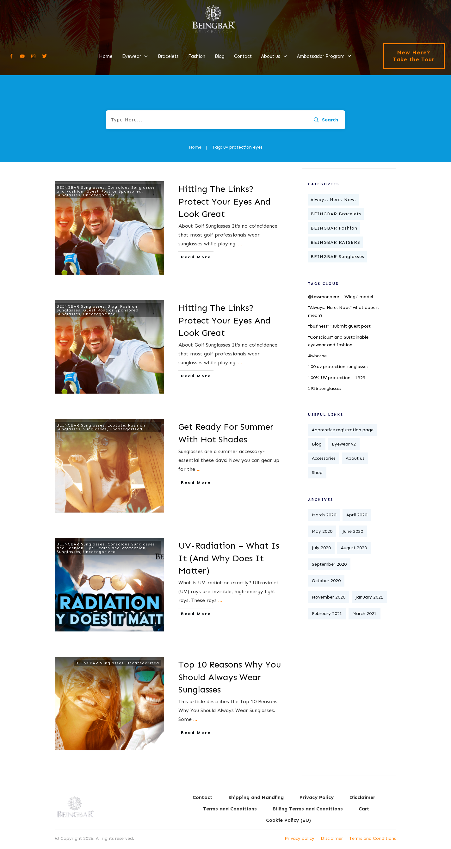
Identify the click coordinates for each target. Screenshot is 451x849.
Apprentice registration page (343, 430)
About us (355, 458)
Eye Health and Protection (115, 548)
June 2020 (353, 531)
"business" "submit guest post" (340, 326)
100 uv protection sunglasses (338, 366)
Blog (112, 306)
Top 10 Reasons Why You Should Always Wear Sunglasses (229, 676)
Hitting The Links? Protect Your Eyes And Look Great (224, 201)
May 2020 (322, 531)
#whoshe (317, 356)
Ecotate (116, 425)
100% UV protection (329, 377)
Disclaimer (332, 838)
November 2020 (328, 597)
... (240, 244)
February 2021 (327, 613)
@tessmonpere (323, 296)
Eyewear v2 (344, 444)
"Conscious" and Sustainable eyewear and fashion (338, 341)
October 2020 (326, 580)
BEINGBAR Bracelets (336, 214)
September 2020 (329, 564)
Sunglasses (68, 195)
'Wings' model (358, 296)
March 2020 (324, 515)
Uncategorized (99, 195)
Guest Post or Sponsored (114, 191)
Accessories (324, 458)
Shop (317, 472)
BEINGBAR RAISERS (335, 242)
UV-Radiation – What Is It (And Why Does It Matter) (228, 557)
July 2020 (321, 548)
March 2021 (364, 613)
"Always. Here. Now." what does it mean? (343, 311)
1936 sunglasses (324, 388)
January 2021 (369, 597)
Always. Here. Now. (333, 199)
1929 (360, 377)
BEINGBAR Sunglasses (81, 187)
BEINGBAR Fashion (334, 228)
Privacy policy (299, 838)
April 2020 (356, 515)
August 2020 (354, 548)
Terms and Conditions (372, 838)
